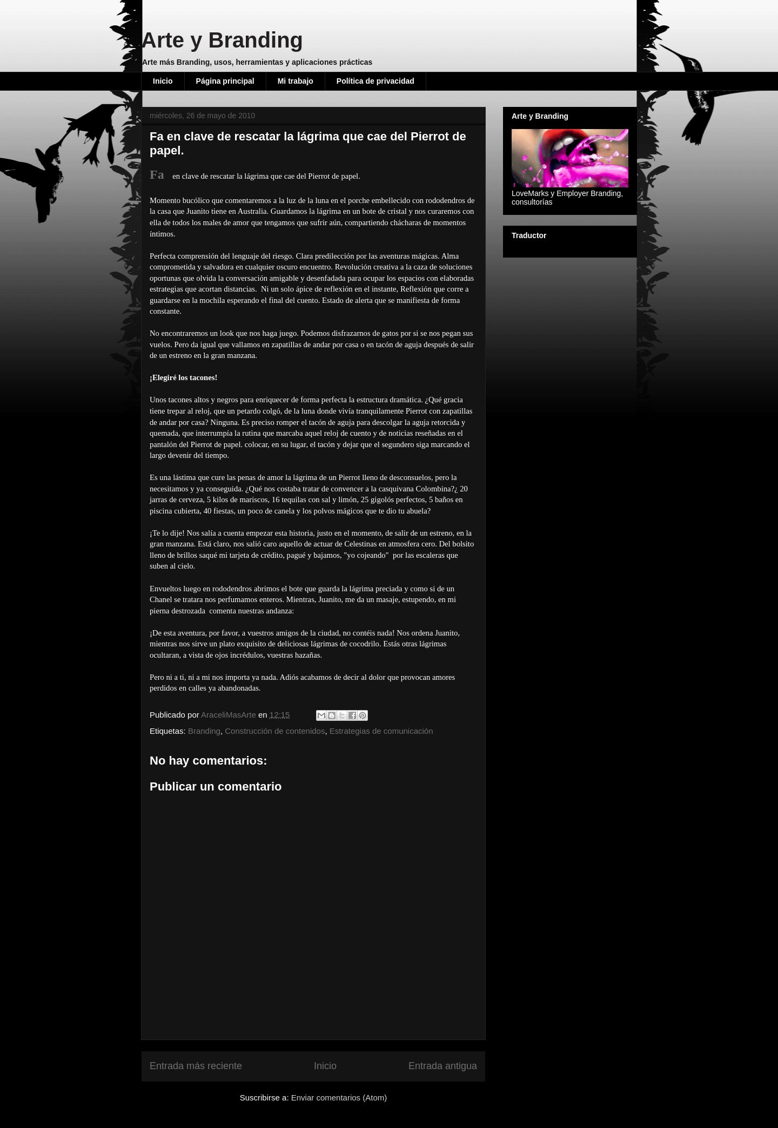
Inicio (163, 81)
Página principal (225, 81)
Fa (157, 174)
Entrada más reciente (196, 1066)
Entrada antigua (442, 1066)
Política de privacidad (375, 81)
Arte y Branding (222, 40)
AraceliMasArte (229, 714)
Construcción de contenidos (275, 730)
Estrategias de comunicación (381, 730)
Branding (204, 730)
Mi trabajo (295, 81)
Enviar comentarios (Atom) (339, 1097)
